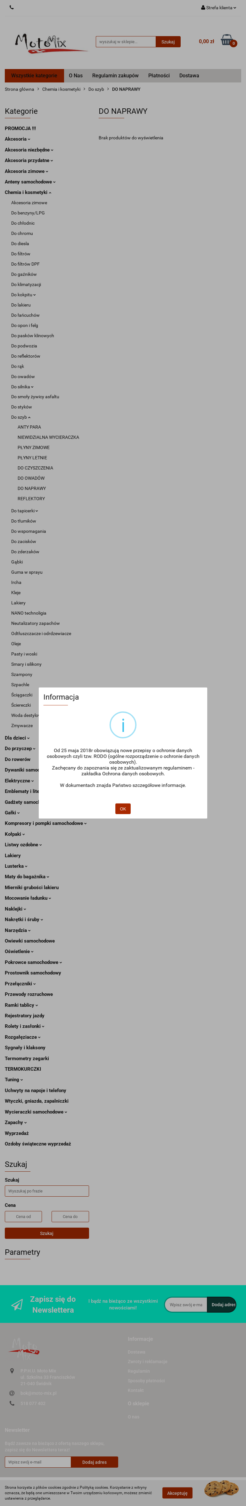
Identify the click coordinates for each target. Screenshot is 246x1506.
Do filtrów (20, 253)
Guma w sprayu (27, 572)
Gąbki (17, 561)
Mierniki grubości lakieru (32, 887)
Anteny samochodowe (30, 182)
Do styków (21, 406)
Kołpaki (15, 834)
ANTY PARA (29, 427)
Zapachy (16, 1122)
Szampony (21, 674)
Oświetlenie (19, 951)
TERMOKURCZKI (23, 1069)
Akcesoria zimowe (26, 171)
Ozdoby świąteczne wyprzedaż (38, 1144)
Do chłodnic (23, 223)
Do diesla (20, 243)
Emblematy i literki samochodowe (41, 791)
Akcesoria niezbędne (29, 150)
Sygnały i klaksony (25, 1048)
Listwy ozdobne (23, 845)
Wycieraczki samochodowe (36, 1112)
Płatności (159, 76)
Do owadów (23, 376)
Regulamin (139, 1371)
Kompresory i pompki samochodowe (46, 823)
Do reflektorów (25, 356)
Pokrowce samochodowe (33, 962)
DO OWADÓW (31, 478)
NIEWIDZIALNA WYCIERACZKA (48, 437)
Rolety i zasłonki (25, 1026)
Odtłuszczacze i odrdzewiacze (41, 633)
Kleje (15, 592)
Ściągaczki (21, 694)
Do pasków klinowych (32, 335)
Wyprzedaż (17, 1133)
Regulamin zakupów (115, 76)
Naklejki (15, 909)
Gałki (12, 813)
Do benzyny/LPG (28, 212)
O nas (133, 1416)
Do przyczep (20, 748)
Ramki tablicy (21, 1005)
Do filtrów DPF (25, 264)
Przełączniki (20, 984)
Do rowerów (17, 759)
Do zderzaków (25, 551)
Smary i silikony (26, 664)
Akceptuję (177, 1493)
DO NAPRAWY (32, 488)
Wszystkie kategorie (34, 76)
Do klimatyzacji (26, 284)
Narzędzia (18, 930)
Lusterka (16, 866)
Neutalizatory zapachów (35, 623)
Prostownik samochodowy (33, 973)
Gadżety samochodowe (29, 802)
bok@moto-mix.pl (38, 1393)
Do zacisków (23, 541)
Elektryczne (19, 781)
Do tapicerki (24, 510)
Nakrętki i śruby (24, 919)
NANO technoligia (28, 613)
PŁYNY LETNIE (32, 457)
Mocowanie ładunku (28, 898)
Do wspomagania (28, 531)
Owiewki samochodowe (30, 941)
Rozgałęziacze (23, 1037)
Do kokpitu (23, 294)
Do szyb (20, 417)
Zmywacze (22, 725)
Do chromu (22, 233)
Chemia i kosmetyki (28, 192)
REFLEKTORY (31, 498)
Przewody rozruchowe (29, 994)
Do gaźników (24, 274)
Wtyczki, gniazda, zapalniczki (37, 1101)
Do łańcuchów (25, 315)
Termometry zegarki (27, 1058)
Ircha (16, 582)
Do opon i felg (24, 325)
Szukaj (46, 1233)
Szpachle (20, 684)
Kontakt (136, 1390)
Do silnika (22, 386)
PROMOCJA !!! (20, 128)
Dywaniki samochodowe (32, 770)
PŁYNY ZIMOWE (34, 447)
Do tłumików (23, 521)
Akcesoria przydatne (29, 160)
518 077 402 (32, 1403)
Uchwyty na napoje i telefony (35, 1090)
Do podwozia (24, 345)
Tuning (14, 1080)
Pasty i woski (24, 653)
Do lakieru (21, 304)
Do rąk (17, 366)
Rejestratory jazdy (25, 1016)
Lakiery (18, 602)
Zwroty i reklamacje (148, 1361)
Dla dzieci (17, 738)
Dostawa (189, 76)
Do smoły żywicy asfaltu (35, 396)
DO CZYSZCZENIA (35, 467)
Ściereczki (21, 705)
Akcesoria (17, 139)
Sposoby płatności (146, 1380)
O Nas (76, 76)
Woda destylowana (30, 715)
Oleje (16, 643)
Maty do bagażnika (27, 877)
